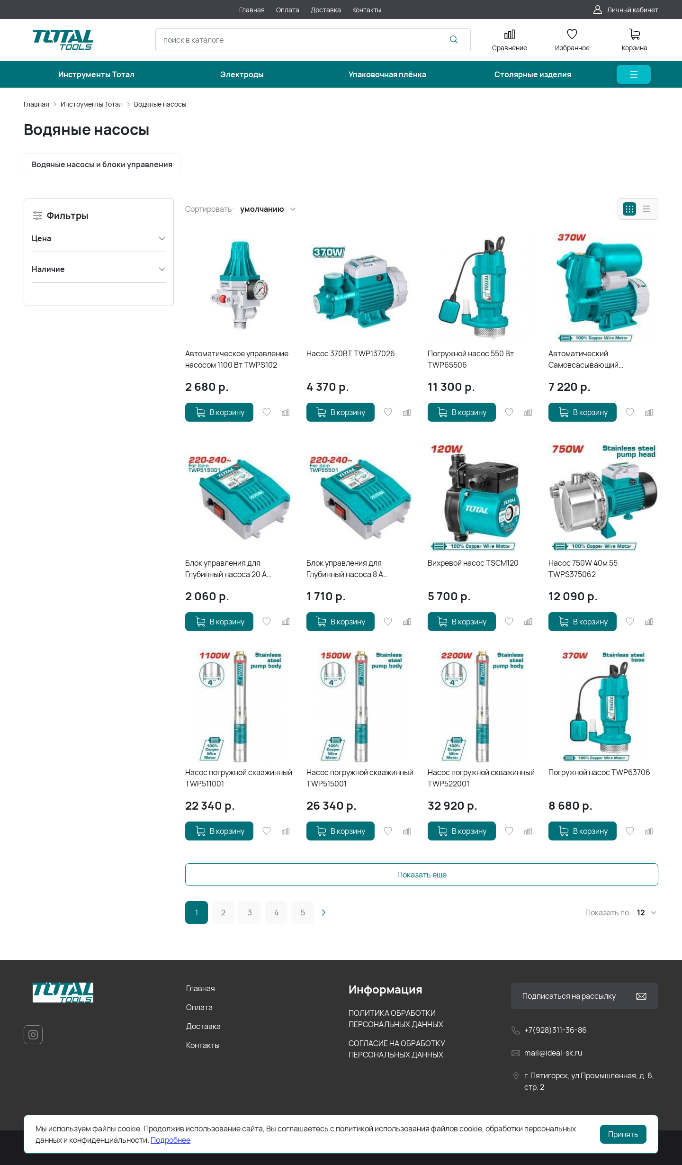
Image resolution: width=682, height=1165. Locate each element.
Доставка (203, 1026)
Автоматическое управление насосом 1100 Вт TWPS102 (236, 359)
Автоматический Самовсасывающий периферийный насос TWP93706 (586, 359)
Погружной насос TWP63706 (599, 772)
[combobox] (313, 39)
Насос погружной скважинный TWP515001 (359, 778)
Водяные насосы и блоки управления (102, 164)
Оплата (199, 1007)
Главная (36, 103)
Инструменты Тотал (92, 103)
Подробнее (170, 1140)
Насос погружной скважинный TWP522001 (481, 778)
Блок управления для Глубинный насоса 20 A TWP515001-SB (226, 569)
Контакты (203, 1045)
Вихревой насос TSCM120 (473, 563)
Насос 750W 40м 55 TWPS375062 (583, 568)
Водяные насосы (160, 103)
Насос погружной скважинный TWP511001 (238, 778)
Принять (623, 1134)
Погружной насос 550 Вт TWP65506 (471, 359)
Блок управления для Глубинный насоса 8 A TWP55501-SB (344, 569)
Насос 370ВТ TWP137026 (350, 353)
